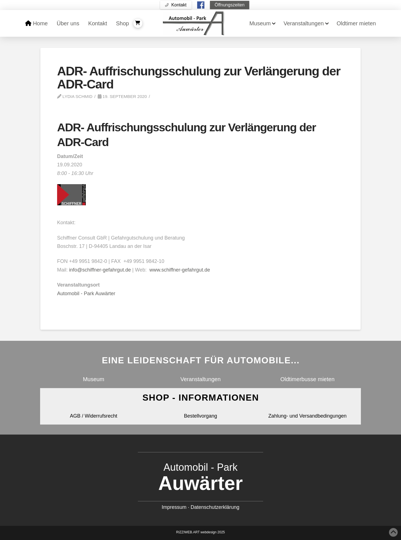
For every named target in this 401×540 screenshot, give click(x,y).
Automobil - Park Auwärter (86, 293)
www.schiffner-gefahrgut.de (179, 270)
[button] (176, 5)
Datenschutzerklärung (214, 507)
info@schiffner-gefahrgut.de (100, 270)
